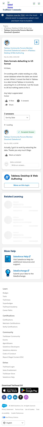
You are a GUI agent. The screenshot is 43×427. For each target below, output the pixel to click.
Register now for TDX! (15, 15)
